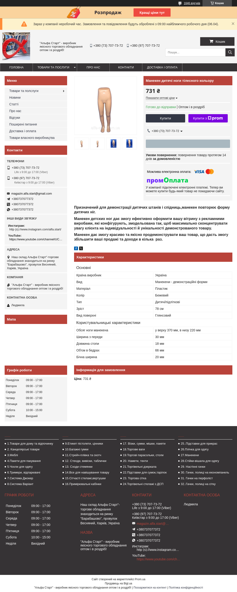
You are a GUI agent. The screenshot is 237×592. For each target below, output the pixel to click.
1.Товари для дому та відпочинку (30, 443)
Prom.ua (140, 579)
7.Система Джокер (20, 478)
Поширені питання (23, 124)
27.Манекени (190, 455)
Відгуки (14, 117)
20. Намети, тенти (135, 461)
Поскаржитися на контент (150, 587)
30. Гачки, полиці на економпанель (205, 472)
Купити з (208, 118)
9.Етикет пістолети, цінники (84, 443)
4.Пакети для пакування (24, 461)
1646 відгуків (192, 3)
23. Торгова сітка (134, 478)
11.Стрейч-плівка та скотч (83, 455)
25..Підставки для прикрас (199, 443)
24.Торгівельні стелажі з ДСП (143, 484)
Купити (165, 118)
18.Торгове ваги (134, 449)
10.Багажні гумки (76, 449)
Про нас (93, 67)
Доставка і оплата (162, 67)
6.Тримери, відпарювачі (23, 472)
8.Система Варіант (20, 484)
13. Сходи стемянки (78, 466)
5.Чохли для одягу (20, 466)
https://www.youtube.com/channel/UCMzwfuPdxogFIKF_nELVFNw (36, 239)
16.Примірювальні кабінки (83, 484)
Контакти (126, 67)
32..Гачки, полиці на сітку (198, 484)
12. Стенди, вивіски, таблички (85, 461)
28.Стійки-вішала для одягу (200, 461)
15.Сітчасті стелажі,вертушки (85, 478)
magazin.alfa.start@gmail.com (31, 193)
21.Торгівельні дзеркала (139, 466)
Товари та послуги (53, 67)
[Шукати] (230, 52)
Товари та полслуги (23, 91)
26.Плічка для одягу (195, 449)
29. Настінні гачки (193, 466)
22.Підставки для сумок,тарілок (145, 472)
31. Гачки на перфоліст (197, 478)
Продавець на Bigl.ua (118, 583)
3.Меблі (12, 455)
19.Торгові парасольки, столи (143, 455)
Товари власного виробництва (32, 138)
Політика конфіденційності (186, 587)
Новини (15, 97)
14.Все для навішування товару (87, 472)
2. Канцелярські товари (23, 449)
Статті (14, 104)
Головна (16, 67)
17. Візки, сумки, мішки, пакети (144, 443)
